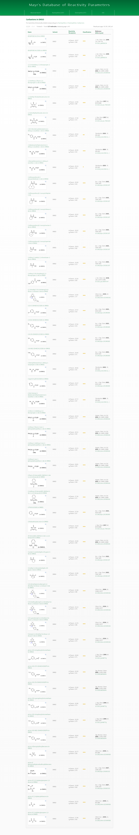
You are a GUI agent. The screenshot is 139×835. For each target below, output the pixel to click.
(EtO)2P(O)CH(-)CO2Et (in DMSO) (37, 50)
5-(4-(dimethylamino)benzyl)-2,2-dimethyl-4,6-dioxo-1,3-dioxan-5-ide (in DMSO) (39, 585)
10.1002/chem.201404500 (103, 754)
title (97, 33)
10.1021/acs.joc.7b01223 (102, 105)
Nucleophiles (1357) (58, 13)
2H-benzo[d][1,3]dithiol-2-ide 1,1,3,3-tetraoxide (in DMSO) (39, 537)
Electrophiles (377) (80, 13)
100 (109, 26)
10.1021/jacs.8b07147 (102, 281)
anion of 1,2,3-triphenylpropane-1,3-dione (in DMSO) (39, 781)
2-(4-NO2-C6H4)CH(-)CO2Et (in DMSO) (39, 348)
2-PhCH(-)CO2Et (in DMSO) (35, 507)
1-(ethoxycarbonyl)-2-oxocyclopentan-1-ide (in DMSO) (39, 242)
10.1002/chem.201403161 (103, 297)
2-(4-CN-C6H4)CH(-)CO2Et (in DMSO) (38, 334)
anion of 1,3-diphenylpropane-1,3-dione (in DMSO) (38, 813)
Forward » (40, 26)
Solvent (55, 32)
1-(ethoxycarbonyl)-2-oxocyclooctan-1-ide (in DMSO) (39, 226)
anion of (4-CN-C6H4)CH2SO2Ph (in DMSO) (38, 683)
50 (106, 26)
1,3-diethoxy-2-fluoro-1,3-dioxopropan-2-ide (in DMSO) (36, 81)
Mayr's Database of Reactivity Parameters (69, 5)
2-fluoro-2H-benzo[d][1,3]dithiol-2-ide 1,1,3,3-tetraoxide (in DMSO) (39, 476)
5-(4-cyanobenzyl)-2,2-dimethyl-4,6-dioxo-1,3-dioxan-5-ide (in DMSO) (38, 619)
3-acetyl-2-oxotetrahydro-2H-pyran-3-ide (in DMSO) (39, 553)
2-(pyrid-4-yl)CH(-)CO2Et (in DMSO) (38, 379)
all (112, 26)
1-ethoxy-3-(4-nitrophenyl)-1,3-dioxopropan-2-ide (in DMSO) (37, 274)
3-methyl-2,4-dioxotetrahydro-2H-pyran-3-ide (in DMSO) (38, 569)
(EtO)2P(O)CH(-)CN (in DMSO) (36, 36)
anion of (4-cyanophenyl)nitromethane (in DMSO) (39, 699)
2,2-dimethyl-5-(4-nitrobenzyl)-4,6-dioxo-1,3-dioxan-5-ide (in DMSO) (38, 290)
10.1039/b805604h (100, 674)
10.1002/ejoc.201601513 (102, 771)
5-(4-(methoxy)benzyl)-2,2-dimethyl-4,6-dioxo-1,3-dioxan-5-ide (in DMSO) (40, 603)
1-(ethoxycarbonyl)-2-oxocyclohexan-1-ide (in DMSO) (40, 210)
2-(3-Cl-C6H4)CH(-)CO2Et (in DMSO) (38, 305)
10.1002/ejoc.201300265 (102, 313)
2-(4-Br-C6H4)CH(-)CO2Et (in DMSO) (38, 320)
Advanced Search (35, 13)
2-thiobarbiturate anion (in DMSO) (38, 521)
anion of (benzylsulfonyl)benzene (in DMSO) (39, 747)
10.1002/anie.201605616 (102, 73)
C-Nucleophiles (71, 23)
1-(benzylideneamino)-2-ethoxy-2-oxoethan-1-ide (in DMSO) (38, 162)
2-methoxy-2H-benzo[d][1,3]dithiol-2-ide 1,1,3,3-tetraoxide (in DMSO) (39, 492)
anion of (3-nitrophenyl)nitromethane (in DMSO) (39, 651)
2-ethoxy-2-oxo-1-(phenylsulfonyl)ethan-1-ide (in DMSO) (39, 460)
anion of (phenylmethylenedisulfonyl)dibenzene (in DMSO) (39, 764)
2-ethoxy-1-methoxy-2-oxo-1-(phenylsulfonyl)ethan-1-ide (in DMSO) (39, 444)
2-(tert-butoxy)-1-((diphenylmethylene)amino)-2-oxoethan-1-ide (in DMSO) (37, 395)
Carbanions (80, 23)
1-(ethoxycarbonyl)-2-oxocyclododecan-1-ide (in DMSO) (38, 178)
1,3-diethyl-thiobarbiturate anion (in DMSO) (39, 97)
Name (29, 32)
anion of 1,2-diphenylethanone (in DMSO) (38, 797)
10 (104, 26)
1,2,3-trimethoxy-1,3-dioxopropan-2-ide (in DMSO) (39, 65)
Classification (87, 32)
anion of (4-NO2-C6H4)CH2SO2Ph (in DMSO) (39, 731)
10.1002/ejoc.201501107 (102, 185)
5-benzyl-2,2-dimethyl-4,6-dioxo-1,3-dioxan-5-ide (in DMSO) (39, 635)
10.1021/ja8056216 (101, 43)
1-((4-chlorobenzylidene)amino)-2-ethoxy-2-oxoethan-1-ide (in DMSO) (38, 130)
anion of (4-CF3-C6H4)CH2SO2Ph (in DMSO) (38, 667)
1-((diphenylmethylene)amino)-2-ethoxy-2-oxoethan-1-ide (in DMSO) (38, 146)
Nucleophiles (62, 23)
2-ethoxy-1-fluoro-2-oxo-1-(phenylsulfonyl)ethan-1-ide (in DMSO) (39, 428)
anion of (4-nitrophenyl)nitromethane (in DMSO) (39, 715)
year (101, 33)
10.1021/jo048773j (101, 658)
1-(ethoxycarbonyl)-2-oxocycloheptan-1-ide (39, 194)
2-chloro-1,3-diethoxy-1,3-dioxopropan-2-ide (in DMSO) (36, 412)
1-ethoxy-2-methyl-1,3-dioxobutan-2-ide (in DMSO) (39, 258)
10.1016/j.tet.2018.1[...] (102, 137)
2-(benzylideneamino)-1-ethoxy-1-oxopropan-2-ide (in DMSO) (38, 363)
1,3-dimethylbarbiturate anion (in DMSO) (38, 114)
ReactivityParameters (72, 32)
